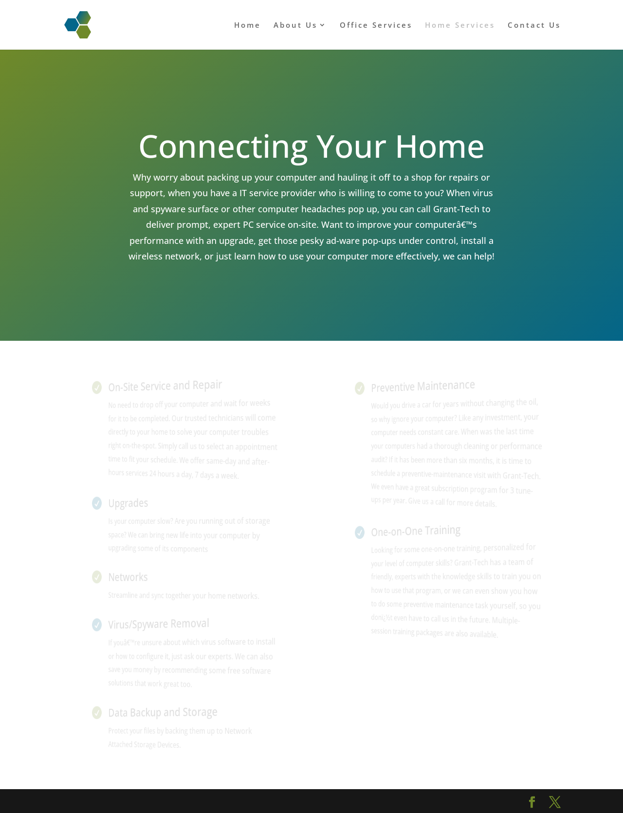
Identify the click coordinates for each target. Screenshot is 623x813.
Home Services (460, 25)
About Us (295, 25)
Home (247, 25)
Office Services (376, 25)
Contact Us (534, 25)
